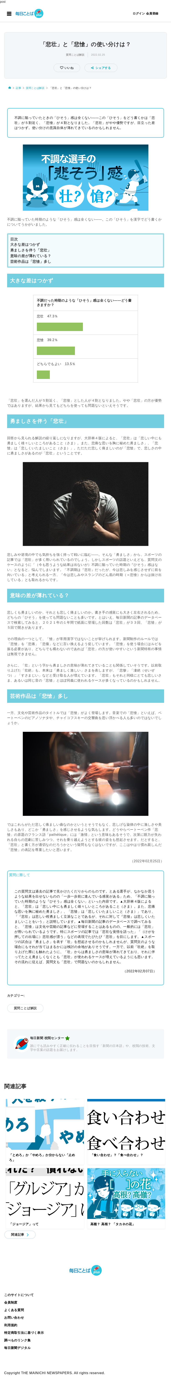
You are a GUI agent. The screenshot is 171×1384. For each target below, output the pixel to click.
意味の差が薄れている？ (30, 256)
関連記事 (17, 1234)
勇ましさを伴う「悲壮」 (30, 250)
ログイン (139, 13)
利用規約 (10, 1325)
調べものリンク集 (17, 1340)
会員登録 (152, 13)
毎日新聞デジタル (17, 1348)
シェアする (101, 68)
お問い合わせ (14, 1317)
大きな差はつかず (25, 245)
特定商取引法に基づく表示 (24, 1332)
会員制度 (10, 1302)
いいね (68, 68)
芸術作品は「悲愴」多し (30, 262)
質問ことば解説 (75, 54)
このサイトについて (19, 1295)
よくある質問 (14, 1310)
